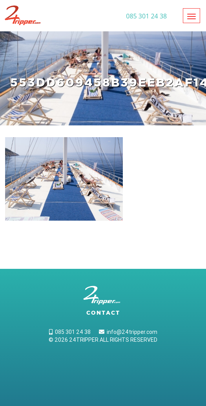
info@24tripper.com (128, 332)
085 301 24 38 (70, 332)
